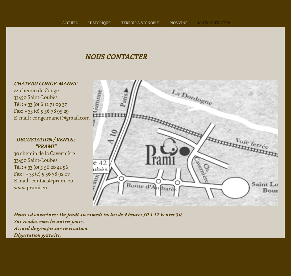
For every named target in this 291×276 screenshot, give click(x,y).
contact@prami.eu (52, 180)
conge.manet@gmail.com (61, 117)
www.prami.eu (30, 187)
